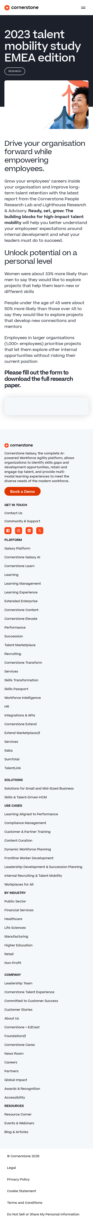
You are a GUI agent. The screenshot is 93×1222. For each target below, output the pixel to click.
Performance (15, 627)
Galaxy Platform (17, 548)
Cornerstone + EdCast (22, 1027)
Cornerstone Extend (20, 724)
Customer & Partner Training (27, 832)
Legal (11, 1168)
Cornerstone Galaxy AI (22, 557)
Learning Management (22, 583)
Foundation (15, 1036)
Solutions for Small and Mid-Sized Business (39, 788)
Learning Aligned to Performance (31, 814)
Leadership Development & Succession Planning (43, 867)
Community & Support (22, 521)
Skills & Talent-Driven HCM (25, 797)
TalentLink (12, 768)
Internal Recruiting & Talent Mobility (33, 875)
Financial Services (19, 910)
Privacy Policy (18, 1179)
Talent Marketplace (20, 645)
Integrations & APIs (19, 715)
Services (11, 671)
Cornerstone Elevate (20, 618)
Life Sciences (15, 928)
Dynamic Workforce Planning (27, 849)
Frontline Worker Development (28, 858)
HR (6, 706)
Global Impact (15, 1080)
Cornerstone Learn (19, 566)
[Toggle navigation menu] (81, 8)
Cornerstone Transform (23, 662)
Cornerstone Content (21, 610)
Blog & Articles (16, 1132)
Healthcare (13, 919)
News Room (13, 1053)
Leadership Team (18, 983)
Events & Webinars (19, 1123)
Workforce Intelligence (22, 698)
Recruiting (12, 654)
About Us (11, 1018)
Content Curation (18, 840)
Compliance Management (25, 823)
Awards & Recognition (22, 1088)
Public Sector (15, 901)
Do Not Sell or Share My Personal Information (43, 1214)
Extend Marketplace (22, 733)
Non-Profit (12, 963)
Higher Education (18, 945)
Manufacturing (16, 936)
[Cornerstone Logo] (21, 7)
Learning (11, 575)
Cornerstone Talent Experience (29, 992)
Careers (10, 1062)
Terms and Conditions (24, 1202)
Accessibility (14, 1097)
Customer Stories (18, 1009)
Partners (11, 1071)
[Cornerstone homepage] (46, 445)
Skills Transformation (21, 680)
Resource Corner (18, 1114)
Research (14, 71)
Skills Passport (16, 689)
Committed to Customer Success (31, 1001)
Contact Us (13, 513)
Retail (9, 954)
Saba (8, 750)
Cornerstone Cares (19, 1045)
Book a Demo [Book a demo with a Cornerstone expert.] (22, 491)
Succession (13, 636)
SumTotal (11, 759)
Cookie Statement (21, 1191)
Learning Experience (21, 592)
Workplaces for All (19, 884)
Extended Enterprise (21, 601)
